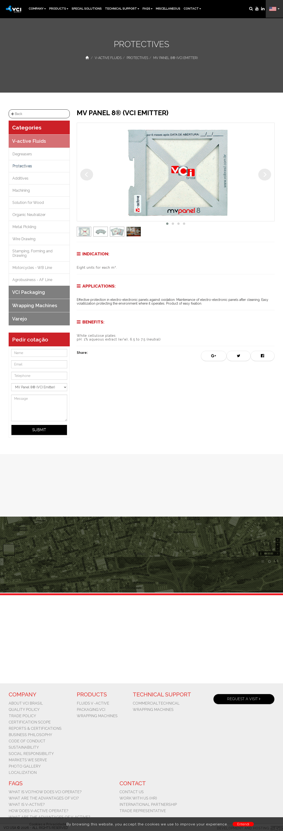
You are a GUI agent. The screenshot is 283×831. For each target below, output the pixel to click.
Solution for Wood (28, 202)
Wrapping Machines (34, 305)
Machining (21, 190)
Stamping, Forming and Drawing (32, 253)
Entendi (243, 824)
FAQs (148, 8)
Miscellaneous (168, 8)
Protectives (137, 58)
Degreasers (22, 154)
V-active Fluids (108, 58)
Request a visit (244, 699)
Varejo (19, 319)
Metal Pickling (24, 227)
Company (37, 8)
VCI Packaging (28, 292)
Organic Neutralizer (28, 214)
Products (58, 8)
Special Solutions (87, 8)
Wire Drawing (23, 239)
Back (16, 114)
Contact (192, 8)
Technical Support (122, 8)
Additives (20, 178)
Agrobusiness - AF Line (32, 280)
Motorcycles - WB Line (32, 267)
